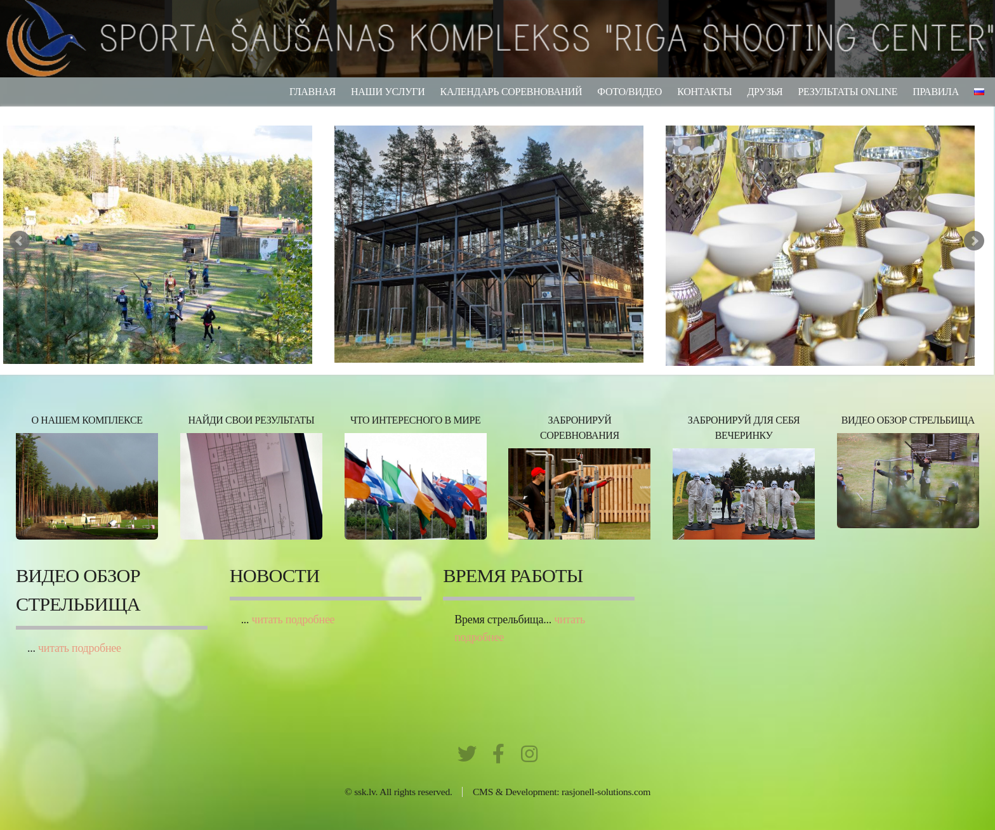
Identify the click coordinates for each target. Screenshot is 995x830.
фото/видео (629, 91)
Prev (20, 241)
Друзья (764, 91)
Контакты (704, 91)
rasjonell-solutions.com (606, 791)
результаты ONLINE (847, 91)
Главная (312, 91)
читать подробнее (79, 648)
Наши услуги (388, 91)
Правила (936, 91)
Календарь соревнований (511, 91)
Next (974, 241)
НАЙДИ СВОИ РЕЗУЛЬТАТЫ (251, 420)
